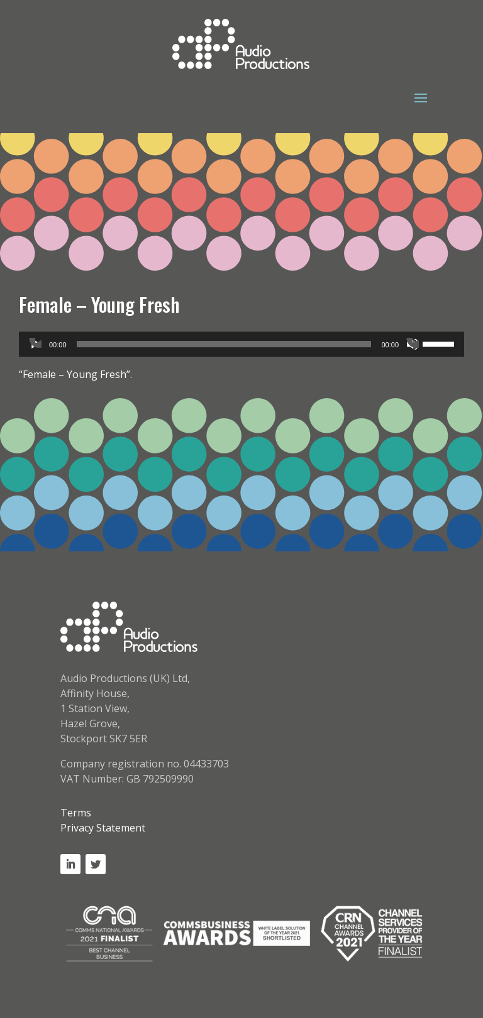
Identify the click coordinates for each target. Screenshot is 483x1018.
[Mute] (412, 344)
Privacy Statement (102, 828)
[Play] (35, 344)
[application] (241, 344)
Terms (75, 813)
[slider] (224, 344)
